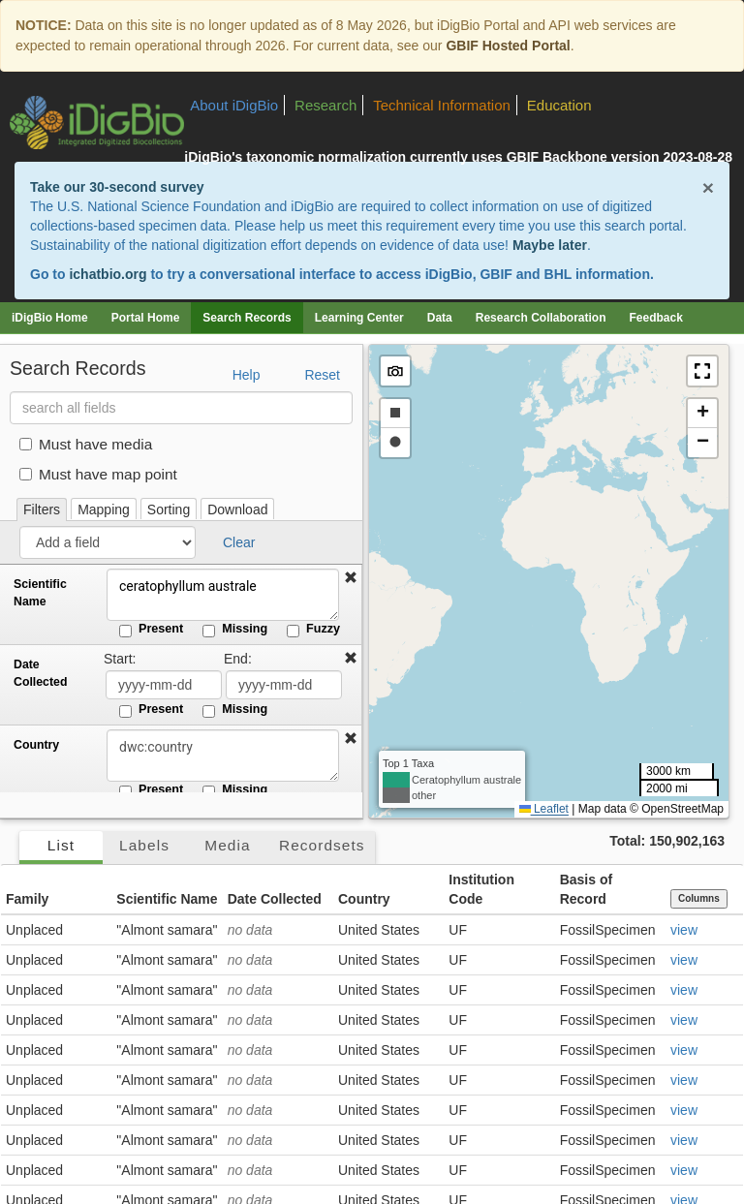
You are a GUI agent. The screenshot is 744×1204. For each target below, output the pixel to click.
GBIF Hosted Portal (508, 45)
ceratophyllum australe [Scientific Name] (223, 595)
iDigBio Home (50, 317)
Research (325, 105)
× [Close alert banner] (708, 187)
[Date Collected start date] (164, 684)
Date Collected (40, 673)
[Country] (223, 755)
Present (151, 629)
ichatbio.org (107, 274)
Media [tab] (227, 845)
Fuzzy (313, 629)
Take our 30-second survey (116, 187)
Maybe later (549, 245)
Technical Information (442, 105)
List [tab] (61, 845)
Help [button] (246, 375)
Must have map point (98, 474)
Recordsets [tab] (322, 845)
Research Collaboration (541, 317)
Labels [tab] (144, 845)
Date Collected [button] (275, 899)
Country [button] (364, 899)
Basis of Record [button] (586, 889)
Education (559, 105)
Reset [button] (322, 375)
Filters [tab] (41, 509)
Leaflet (544, 809)
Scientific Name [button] (166, 899)
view (684, 930)
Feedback (655, 317)
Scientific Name (40, 592)
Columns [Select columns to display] (699, 898)
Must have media (85, 444)
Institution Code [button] (481, 889)
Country (36, 745)
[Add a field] (107, 542)
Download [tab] (237, 509)
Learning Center (359, 317)
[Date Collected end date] (284, 684)
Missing (234, 629)
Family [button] (27, 899)
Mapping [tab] (104, 509)
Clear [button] (239, 542)
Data (439, 317)
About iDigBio (234, 105)
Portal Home (145, 317)
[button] (350, 578)
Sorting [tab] (168, 509)
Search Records (246, 317)
